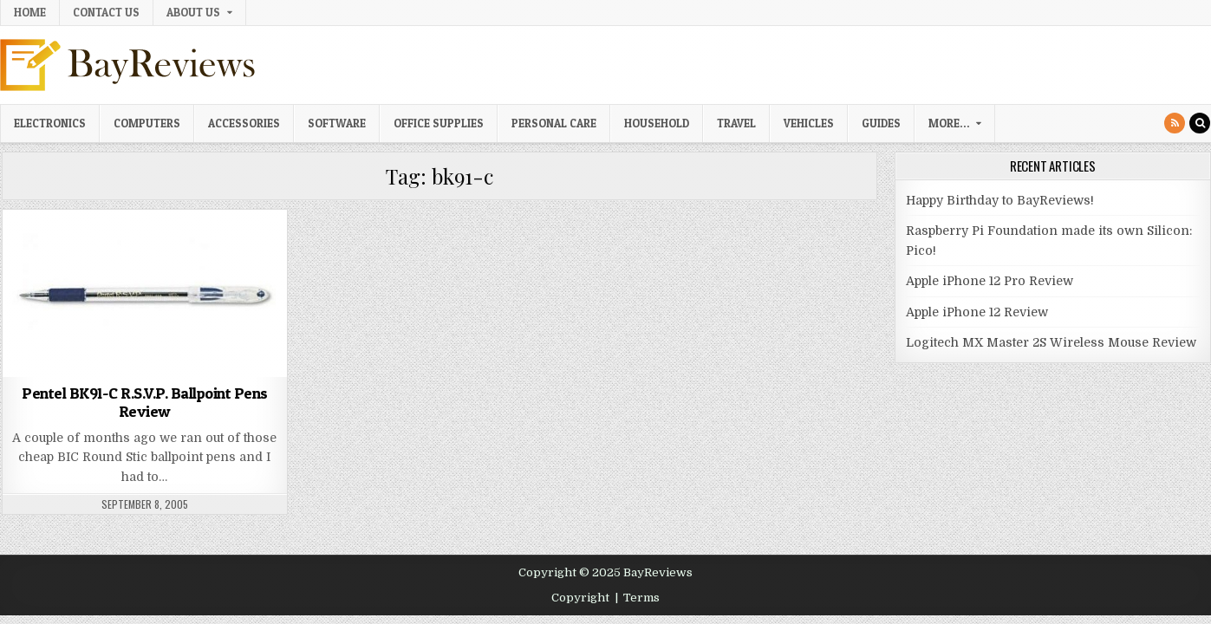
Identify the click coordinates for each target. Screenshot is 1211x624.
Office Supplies (439, 123)
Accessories (244, 123)
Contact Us (106, 12)
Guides (881, 123)
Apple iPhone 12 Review (977, 312)
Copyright (580, 597)
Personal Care (553, 123)
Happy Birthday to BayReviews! (1000, 200)
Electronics (50, 123)
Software (337, 123)
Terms (641, 597)
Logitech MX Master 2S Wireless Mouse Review (1051, 342)
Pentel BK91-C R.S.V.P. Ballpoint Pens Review (145, 402)
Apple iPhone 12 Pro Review (989, 281)
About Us (193, 12)
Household (656, 123)
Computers (147, 123)
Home (30, 12)
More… (948, 123)
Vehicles (809, 123)
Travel (736, 123)
